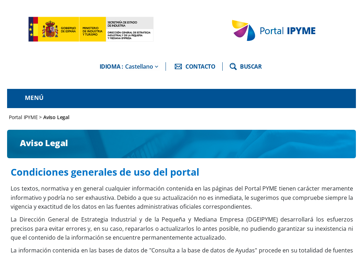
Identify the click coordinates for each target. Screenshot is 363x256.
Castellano (139, 66)
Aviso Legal (56, 117)
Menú (34, 98)
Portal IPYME (24, 117)
